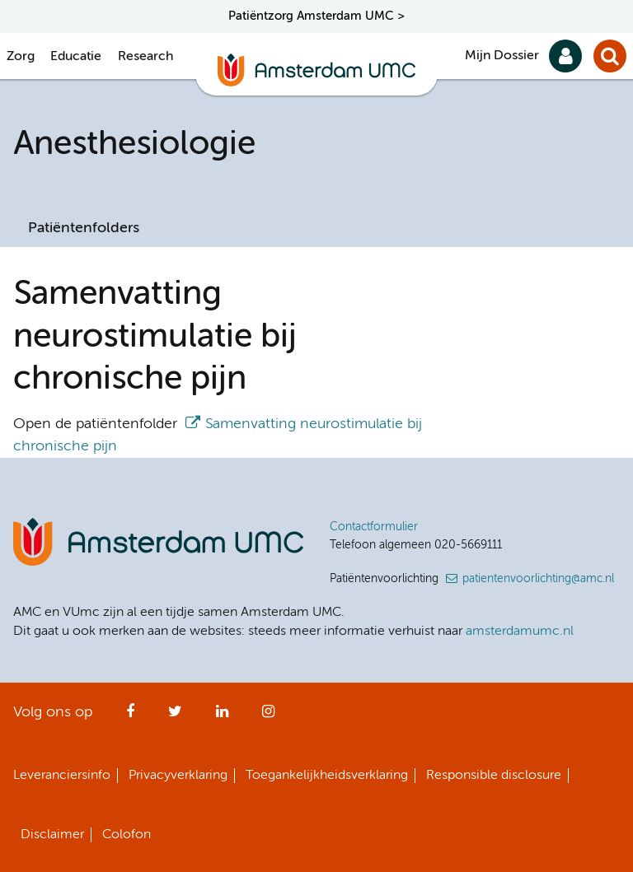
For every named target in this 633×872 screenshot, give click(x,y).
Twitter (175, 716)
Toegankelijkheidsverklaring (327, 775)
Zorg (21, 56)
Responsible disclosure (493, 775)
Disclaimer (52, 835)
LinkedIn (222, 716)
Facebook (130, 716)
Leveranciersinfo (61, 775)
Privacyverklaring (178, 775)
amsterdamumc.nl (520, 631)
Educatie (75, 56)
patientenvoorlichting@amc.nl (538, 579)
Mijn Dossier (502, 56)
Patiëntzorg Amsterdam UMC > (316, 16)
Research (145, 56)
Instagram (268, 716)
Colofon (126, 835)
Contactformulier (374, 527)
